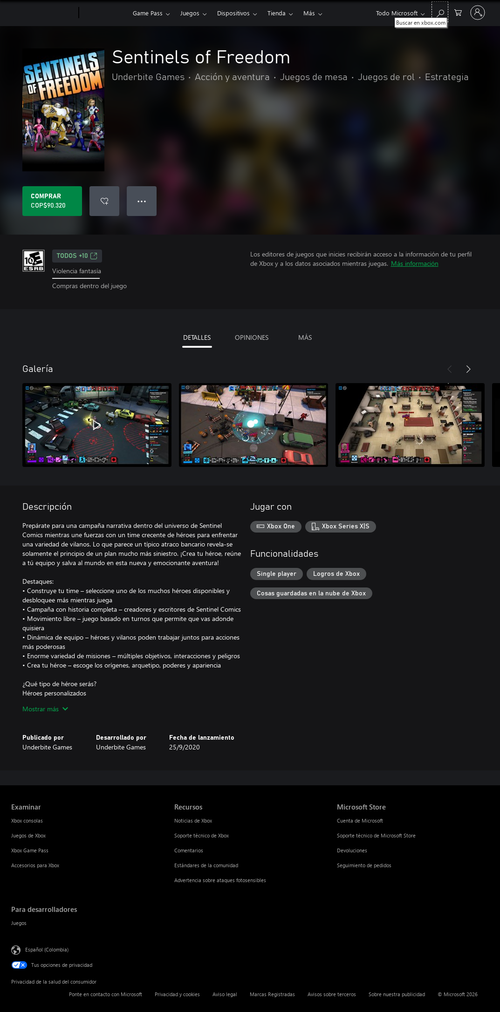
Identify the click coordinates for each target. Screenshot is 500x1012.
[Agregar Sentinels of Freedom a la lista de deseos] (104, 201)
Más (309, 13)
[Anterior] (449, 369)
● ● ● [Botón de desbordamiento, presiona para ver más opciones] (141, 200)
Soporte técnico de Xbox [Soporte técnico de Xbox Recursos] (201, 835)
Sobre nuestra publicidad (397, 994)
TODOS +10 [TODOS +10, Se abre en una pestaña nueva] (77, 256)
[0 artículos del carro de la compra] (458, 12)
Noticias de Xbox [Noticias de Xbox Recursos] (193, 820)
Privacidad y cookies (177, 994)
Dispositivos (233, 13)
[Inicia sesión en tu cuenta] (477, 12)
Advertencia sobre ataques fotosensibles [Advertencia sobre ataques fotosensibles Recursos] (220, 880)
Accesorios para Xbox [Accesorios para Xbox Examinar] (35, 865)
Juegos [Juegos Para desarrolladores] (19, 923)
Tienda (276, 13)
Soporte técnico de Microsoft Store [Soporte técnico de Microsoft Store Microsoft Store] (376, 835)
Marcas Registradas (272, 994)
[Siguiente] (468, 369)
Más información (414, 263)
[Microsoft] (43, 13)
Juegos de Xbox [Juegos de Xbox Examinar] (28, 835)
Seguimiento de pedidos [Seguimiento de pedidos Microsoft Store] (364, 865)
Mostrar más (45, 708)
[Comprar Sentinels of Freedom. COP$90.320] (52, 201)
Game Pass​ (148, 13)
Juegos (189, 13)
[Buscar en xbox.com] (440, 11)
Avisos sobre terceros (332, 994)
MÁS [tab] (305, 337)
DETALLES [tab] (197, 337)
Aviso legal (224, 994)
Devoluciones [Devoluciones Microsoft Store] (352, 850)
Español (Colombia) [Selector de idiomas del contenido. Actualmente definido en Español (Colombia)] (46, 949)
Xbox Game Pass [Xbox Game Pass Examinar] (29, 850)
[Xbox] (104, 13)
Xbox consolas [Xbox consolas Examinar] (27, 820)
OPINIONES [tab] (251, 337)
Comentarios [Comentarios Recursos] (188, 850)
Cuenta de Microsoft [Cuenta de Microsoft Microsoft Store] (360, 820)
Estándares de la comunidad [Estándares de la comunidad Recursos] (206, 865)
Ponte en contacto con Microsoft (105, 994)
